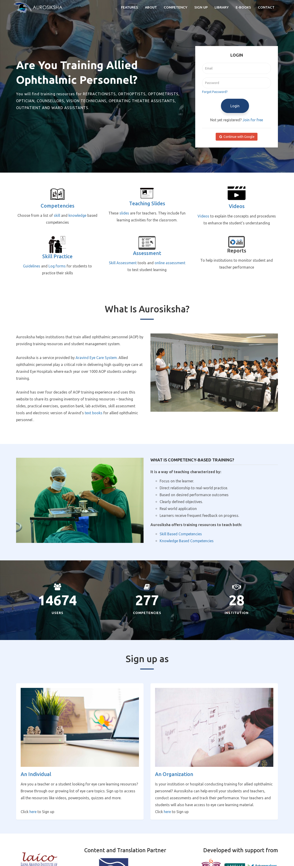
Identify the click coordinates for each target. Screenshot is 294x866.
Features (129, 7)
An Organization (174, 774)
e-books (243, 7)
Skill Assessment (123, 263)
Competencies (57, 206)
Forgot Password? (215, 92)
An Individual (36, 774)
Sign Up (201, 7)
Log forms (57, 266)
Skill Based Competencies (181, 534)
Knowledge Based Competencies (187, 541)
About (151, 7)
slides (124, 213)
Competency (175, 7)
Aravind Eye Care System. (97, 358)
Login (235, 106)
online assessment (170, 263)
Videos (237, 206)
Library (222, 7)
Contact (266, 7)
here (33, 812)
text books (93, 413)
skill (57, 215)
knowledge (77, 215)
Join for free (253, 120)
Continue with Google (236, 137)
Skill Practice (57, 256)
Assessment (147, 253)
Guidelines (31, 266)
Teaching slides (147, 203)
